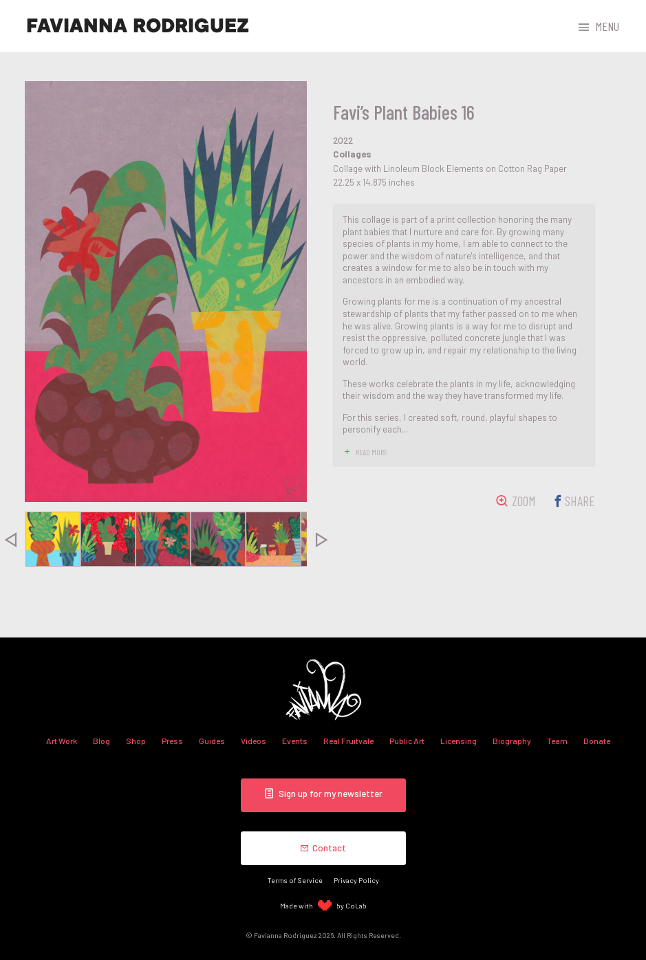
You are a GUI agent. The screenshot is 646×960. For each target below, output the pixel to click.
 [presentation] (321, 539)
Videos (253, 740)
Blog (101, 740)
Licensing (458, 740)
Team (557, 740)
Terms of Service (295, 879)
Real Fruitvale (348, 740)
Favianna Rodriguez (137, 26)
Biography (512, 740)
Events (295, 740)
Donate (596, 740)
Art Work (61, 740)
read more (371, 452)
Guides (212, 740)
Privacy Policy (356, 879)
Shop (136, 740)
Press (172, 740)
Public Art (406, 740)
